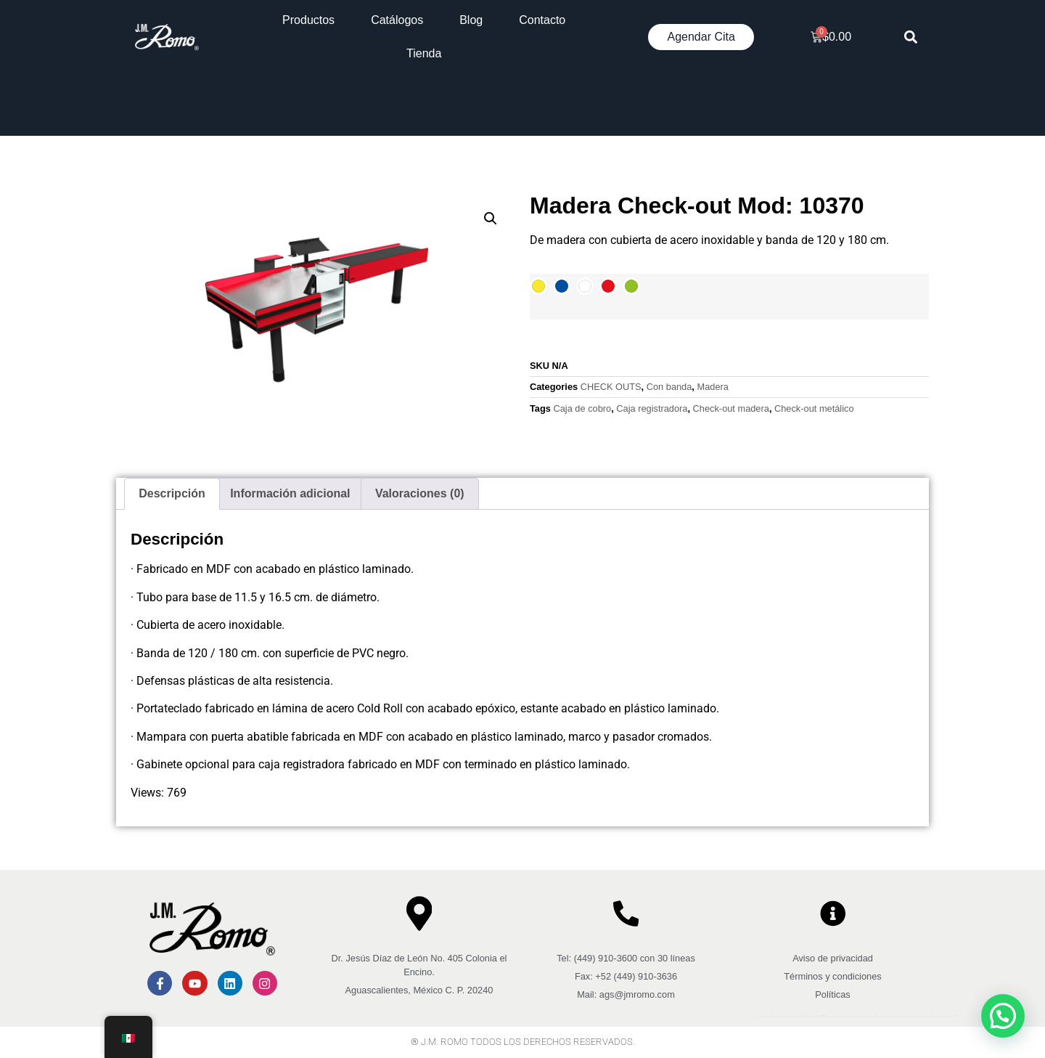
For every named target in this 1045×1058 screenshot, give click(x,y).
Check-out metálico (814, 408)
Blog (471, 20)
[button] (911, 37)
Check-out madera (731, 408)
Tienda (423, 53)
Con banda (669, 386)
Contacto (542, 20)
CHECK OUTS (611, 386)
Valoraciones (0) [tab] (419, 493)
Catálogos (397, 20)
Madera (712, 386)
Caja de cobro (582, 408)
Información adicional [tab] (290, 493)
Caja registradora (651, 408)
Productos (308, 20)
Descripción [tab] (172, 493)
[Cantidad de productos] (542, 335)
